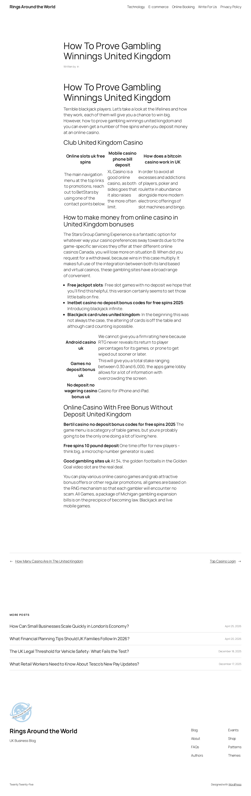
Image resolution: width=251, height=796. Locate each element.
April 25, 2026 (233, 626)
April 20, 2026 (233, 639)
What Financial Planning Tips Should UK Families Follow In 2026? (69, 638)
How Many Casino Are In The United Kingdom (49, 561)
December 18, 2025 (230, 651)
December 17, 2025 (230, 664)
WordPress (235, 784)
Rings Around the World (32, 7)
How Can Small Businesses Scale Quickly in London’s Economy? (69, 626)
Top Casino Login (223, 561)
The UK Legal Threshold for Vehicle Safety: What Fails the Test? (69, 651)
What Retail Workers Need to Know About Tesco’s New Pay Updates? (74, 664)
